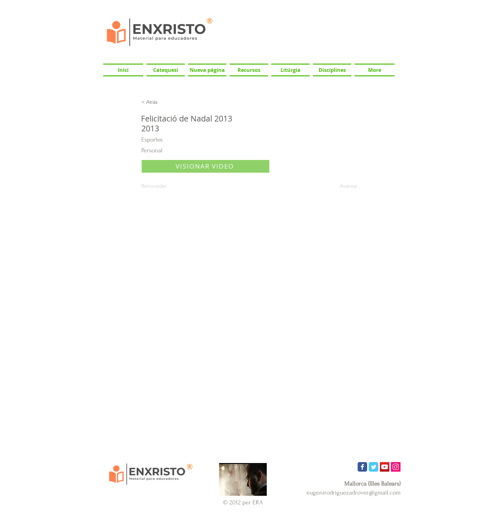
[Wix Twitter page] (373, 467)
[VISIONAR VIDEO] (205, 166)
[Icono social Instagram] (395, 467)
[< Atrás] (162, 102)
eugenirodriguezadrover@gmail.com (353, 492)
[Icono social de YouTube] (384, 467)
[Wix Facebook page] (362, 467)
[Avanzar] (341, 186)
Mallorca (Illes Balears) (372, 483)
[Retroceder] (162, 186)
